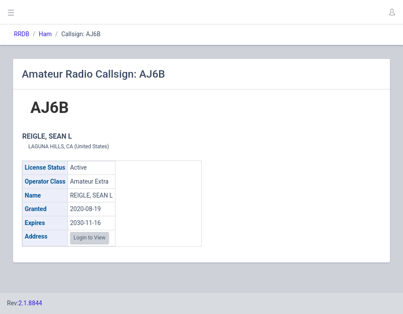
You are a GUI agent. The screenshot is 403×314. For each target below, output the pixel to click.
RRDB (21, 34)
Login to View (90, 238)
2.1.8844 (30, 303)
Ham (45, 34)
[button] (391, 12)
